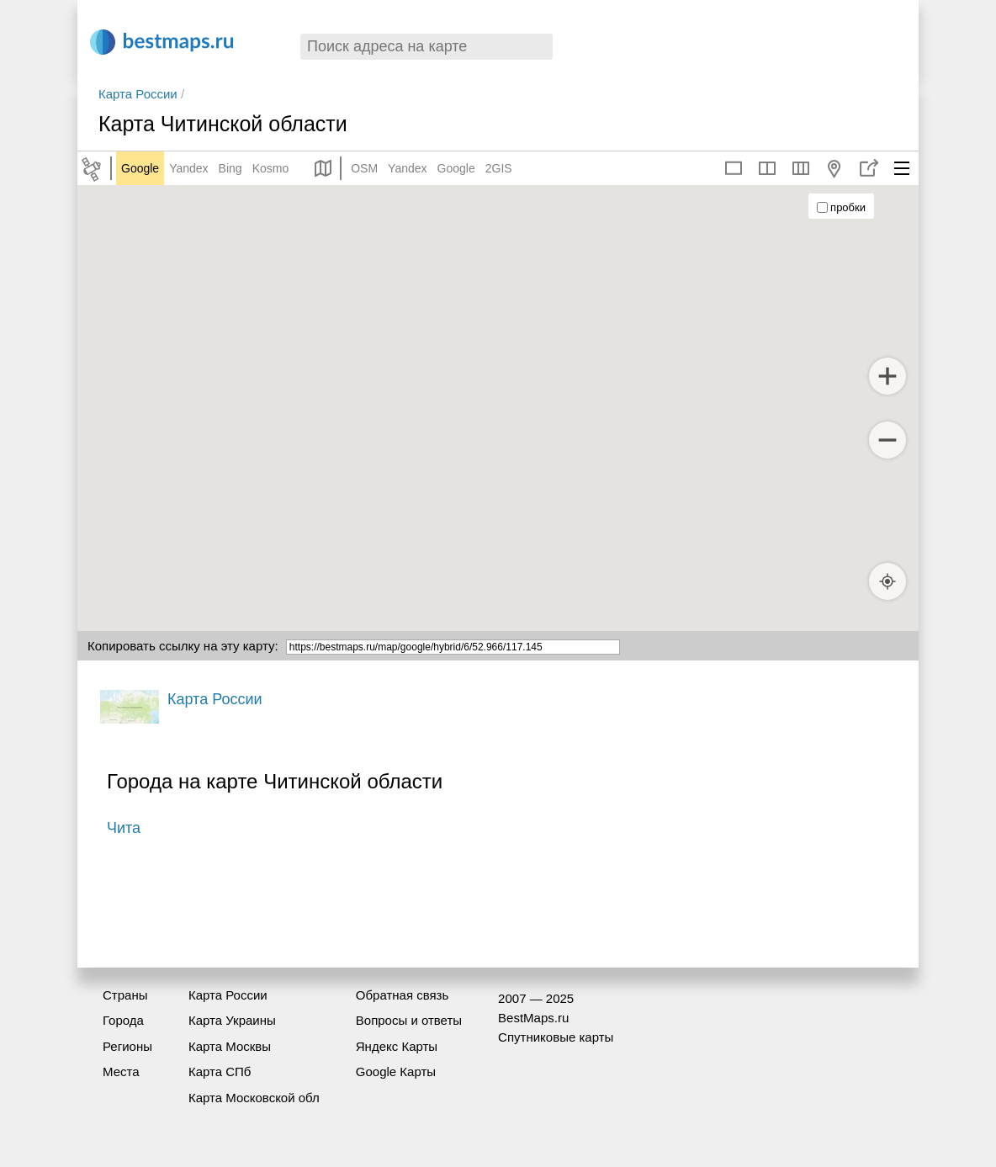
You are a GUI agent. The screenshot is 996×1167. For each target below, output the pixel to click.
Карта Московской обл (254, 1097)
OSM (364, 168)
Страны (125, 995)
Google (140, 168)
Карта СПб (220, 1071)
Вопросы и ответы (409, 1020)
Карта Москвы (229, 1046)
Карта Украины (232, 1020)
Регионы (127, 1046)
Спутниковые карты (555, 1037)
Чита (123, 828)
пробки (841, 207)
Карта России (137, 94)
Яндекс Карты (396, 1046)
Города (123, 1020)
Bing (230, 168)
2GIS (498, 168)
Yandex (188, 168)
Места (121, 1071)
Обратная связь (402, 995)
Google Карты (396, 1071)
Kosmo (270, 168)
